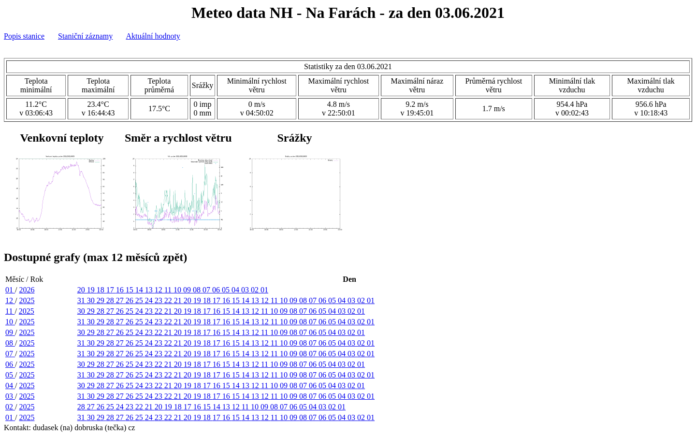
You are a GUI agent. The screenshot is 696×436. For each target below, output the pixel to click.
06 (217, 290)
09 (188, 290)
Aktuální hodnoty (153, 36)
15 (130, 290)
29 (101, 300)
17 (111, 290)
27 (121, 300)
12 (159, 290)
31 (82, 300)
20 (82, 290)
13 (150, 290)
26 (130, 300)
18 (101, 290)
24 (150, 300)
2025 (26, 300)
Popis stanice (24, 36)
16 (121, 290)
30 (92, 300)
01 (10, 290)
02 (256, 290)
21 (179, 300)
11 (169, 290)
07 (207, 290)
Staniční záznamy (85, 36)
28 (111, 300)
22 (169, 300)
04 (236, 290)
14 (140, 290)
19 (92, 290)
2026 (26, 290)
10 (178, 290)
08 (198, 290)
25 (140, 300)
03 (246, 290)
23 (159, 300)
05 (227, 290)
